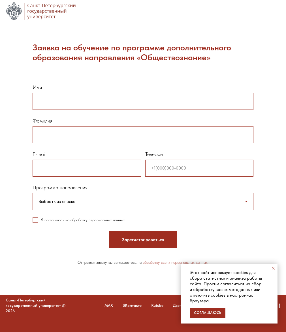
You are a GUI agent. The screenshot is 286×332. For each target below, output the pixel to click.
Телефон (154, 154)
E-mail (39, 154)
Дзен (177, 305)
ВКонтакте (132, 305)
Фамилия (42, 121)
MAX (108, 305)
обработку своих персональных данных (175, 262)
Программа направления (60, 187)
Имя (37, 87)
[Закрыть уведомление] (273, 268)
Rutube (157, 305)
